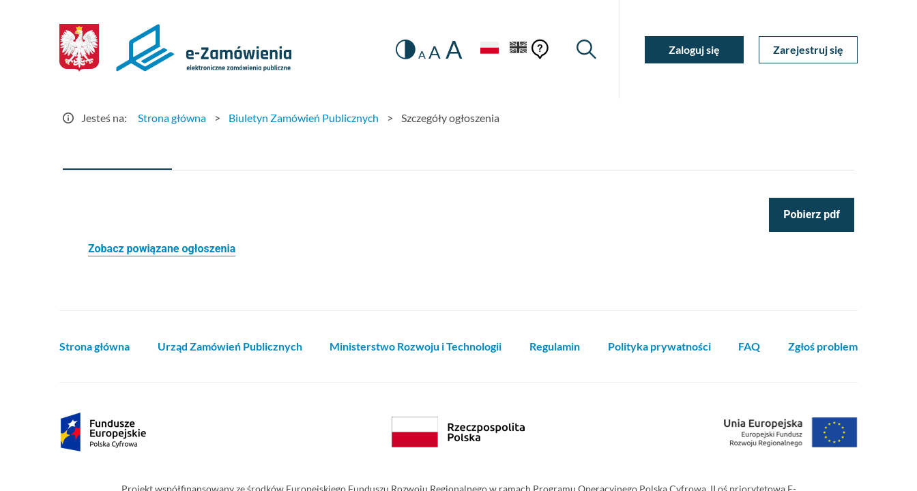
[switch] (406, 49)
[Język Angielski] (518, 49)
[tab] (117, 153)
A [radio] (422, 54)
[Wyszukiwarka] (586, 49)
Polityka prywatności (659, 346)
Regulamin (554, 346)
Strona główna (94, 346)
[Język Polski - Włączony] (489, 49)
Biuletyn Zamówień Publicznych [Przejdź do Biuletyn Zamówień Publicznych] (304, 117)
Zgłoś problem (823, 346)
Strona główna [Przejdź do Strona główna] (172, 117)
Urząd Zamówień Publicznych (230, 346)
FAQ (749, 346)
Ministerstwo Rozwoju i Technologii (415, 346)
